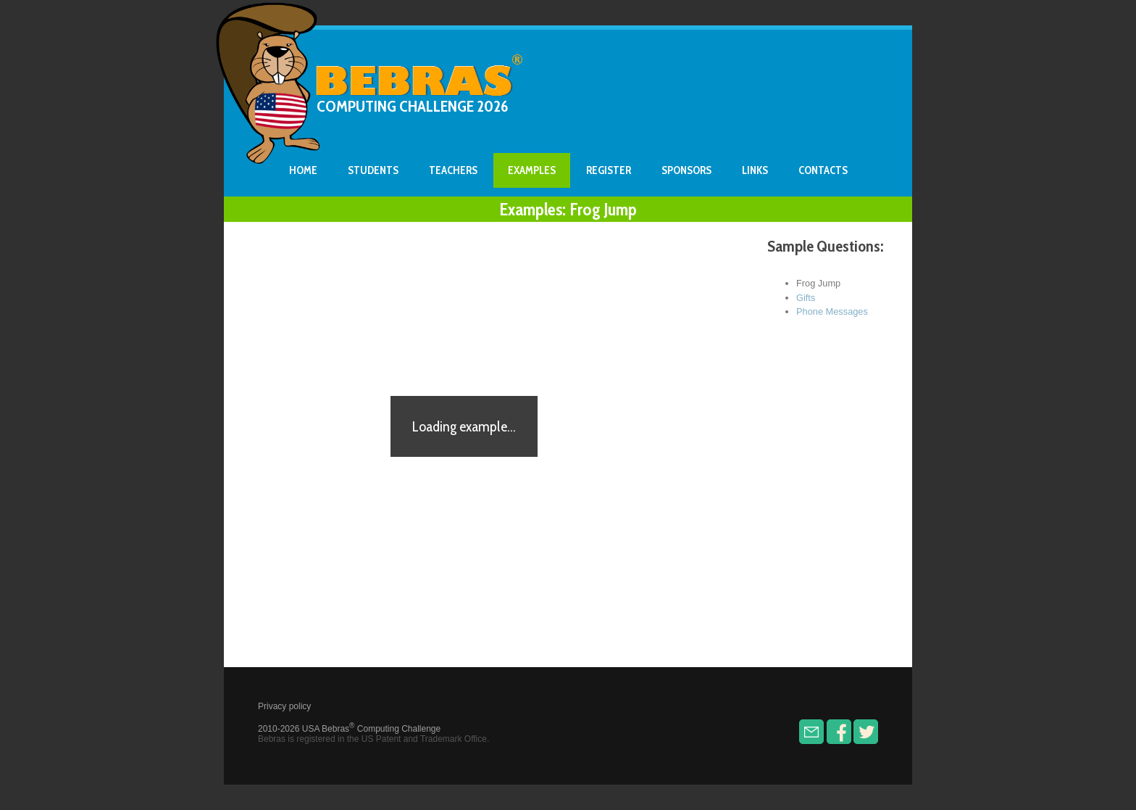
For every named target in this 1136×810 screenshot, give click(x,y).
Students (373, 170)
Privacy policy (284, 706)
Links (755, 170)
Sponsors (686, 170)
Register (608, 170)
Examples (532, 170)
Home (303, 170)
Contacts (823, 170)
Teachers (453, 170)
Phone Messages (832, 311)
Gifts (805, 297)
